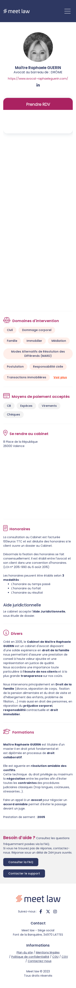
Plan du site (25, 952)
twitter (48, 912)
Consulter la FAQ (20, 862)
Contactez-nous (39, 961)
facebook (41, 912)
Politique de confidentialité (30, 957)
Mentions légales (48, 952)
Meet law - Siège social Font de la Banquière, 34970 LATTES (38, 932)
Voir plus (60, 377)
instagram (55, 912)
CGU (55, 957)
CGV (65, 957)
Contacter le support (24, 873)
